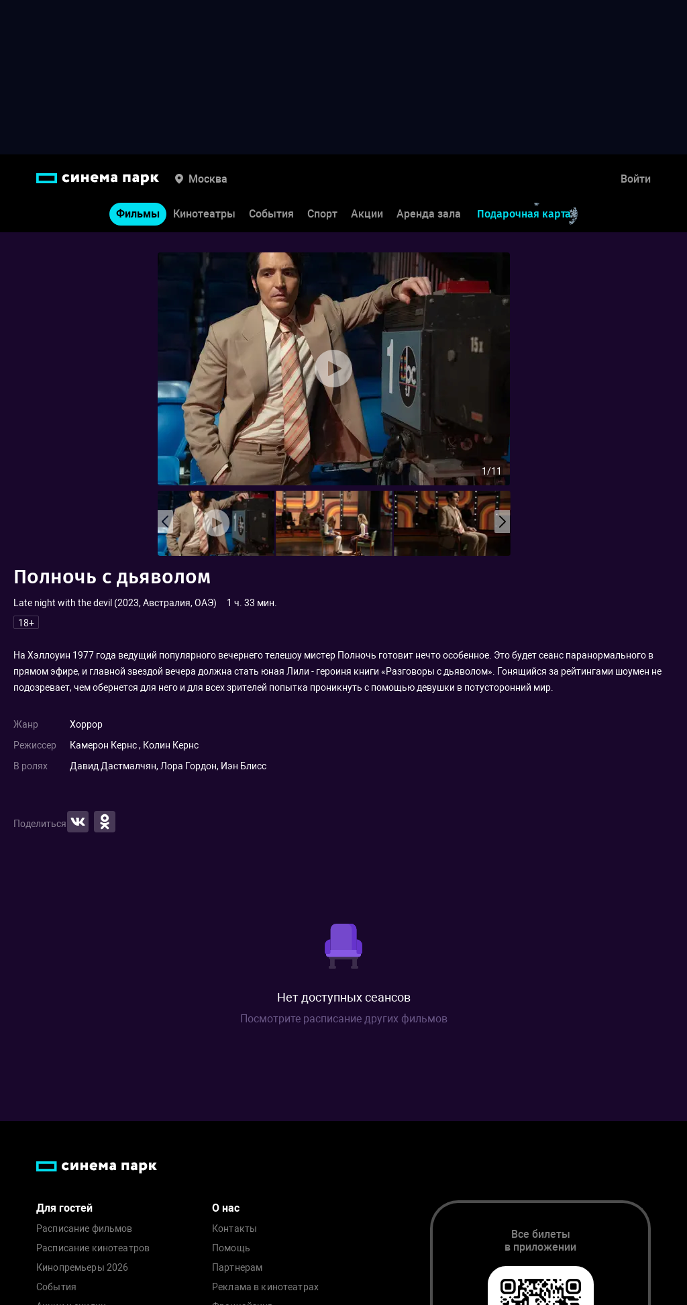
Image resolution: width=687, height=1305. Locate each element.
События (271, 213)
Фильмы (138, 213)
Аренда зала (429, 213)
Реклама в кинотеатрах (265, 1287)
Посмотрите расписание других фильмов (343, 1018)
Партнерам (237, 1268)
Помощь (231, 1248)
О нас (226, 1208)
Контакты (234, 1229)
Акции (367, 213)
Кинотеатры (204, 213)
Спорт (322, 213)
